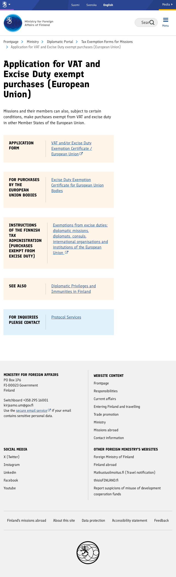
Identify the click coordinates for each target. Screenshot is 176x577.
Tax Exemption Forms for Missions (106, 41)
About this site (64, 520)
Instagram (12, 464)
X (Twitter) (11, 457)
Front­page (11, 41)
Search (151, 22)
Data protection (93, 520)
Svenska (91, 5)
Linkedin (10, 472)
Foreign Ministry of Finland (114, 457)
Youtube (10, 488)
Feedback (161, 520)
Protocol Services (66, 317)
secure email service (33, 410)
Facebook (11, 480)
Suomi (75, 5)
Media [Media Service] (167, 4)
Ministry (32, 41)
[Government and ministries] (7, 5)
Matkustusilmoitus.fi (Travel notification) (124, 472)
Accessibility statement (129, 520)
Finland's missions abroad (26, 520)
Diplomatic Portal (59, 41)
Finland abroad (105, 464)
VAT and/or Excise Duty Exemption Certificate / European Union (71, 148)
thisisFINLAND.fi (106, 480)
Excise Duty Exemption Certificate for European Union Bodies (77, 185)
